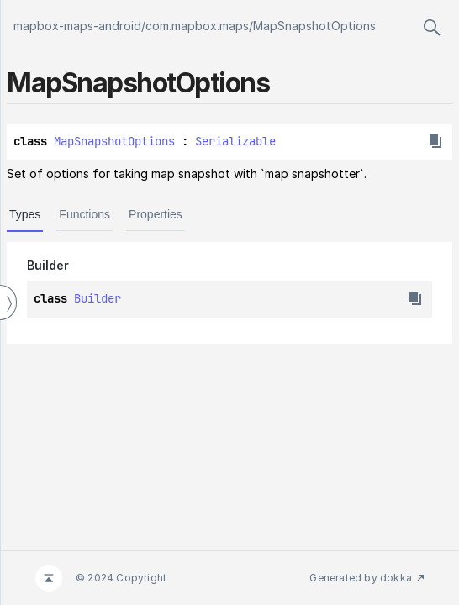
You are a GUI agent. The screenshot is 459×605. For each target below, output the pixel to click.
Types (24, 214)
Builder (97, 298)
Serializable (235, 141)
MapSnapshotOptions (314, 25)
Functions (84, 214)
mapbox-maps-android (77, 25)
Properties (155, 214)
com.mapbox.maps (197, 25)
